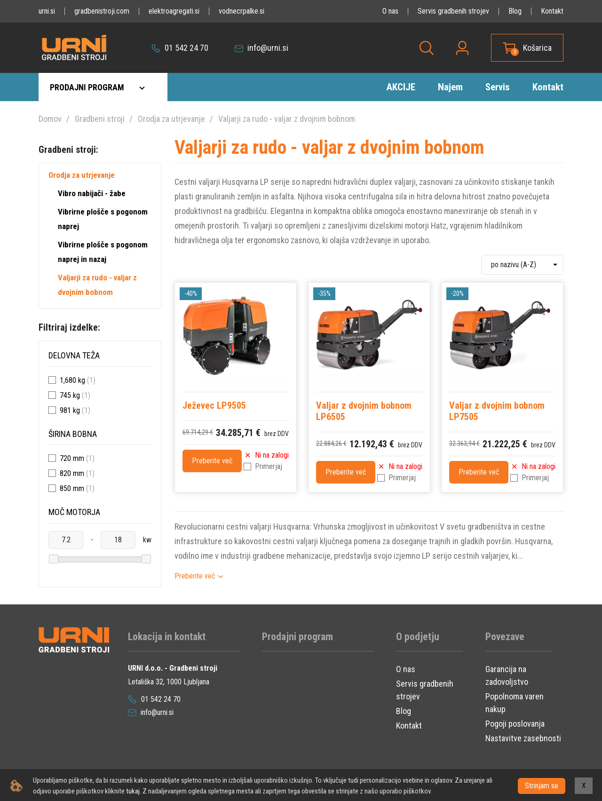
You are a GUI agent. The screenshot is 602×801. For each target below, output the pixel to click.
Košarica (537, 48)
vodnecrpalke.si (241, 11)
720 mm (72, 458)
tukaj (133, 791)
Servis (497, 87)
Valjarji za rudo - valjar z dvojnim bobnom (286, 119)
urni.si (47, 11)
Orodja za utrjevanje (171, 119)
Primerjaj (268, 466)
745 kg (70, 395)
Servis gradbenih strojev (453, 11)
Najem (450, 87)
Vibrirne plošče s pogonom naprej (103, 219)
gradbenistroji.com (101, 11)
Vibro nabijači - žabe (92, 193)
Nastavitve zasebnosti (523, 738)
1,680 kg (72, 380)
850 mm (72, 488)
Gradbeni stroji (100, 119)
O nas (390, 11)
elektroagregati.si (174, 11)
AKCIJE (400, 87)
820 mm (72, 473)
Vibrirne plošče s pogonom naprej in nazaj (103, 252)
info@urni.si (261, 48)
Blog (515, 11)
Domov (50, 119)
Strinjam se (541, 785)
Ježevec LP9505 (214, 405)
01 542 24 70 (179, 48)
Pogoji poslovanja (515, 724)
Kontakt (552, 11)
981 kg (70, 410)
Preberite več (212, 460)
